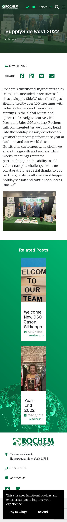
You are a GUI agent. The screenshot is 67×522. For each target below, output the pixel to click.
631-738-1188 (15, 468)
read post (36, 335)
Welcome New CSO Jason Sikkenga (33, 319)
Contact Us (15, 478)
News (10, 39)
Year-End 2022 (29, 405)
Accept (43, 511)
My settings (19, 511)
